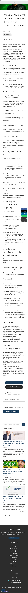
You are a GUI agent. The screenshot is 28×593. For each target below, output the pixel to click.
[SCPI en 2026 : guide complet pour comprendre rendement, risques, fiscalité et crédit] (14, 464)
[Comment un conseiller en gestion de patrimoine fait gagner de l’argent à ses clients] (14, 435)
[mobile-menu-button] (23, 2)
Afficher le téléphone (15, 582)
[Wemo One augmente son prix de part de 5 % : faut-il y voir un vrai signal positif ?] (14, 490)
